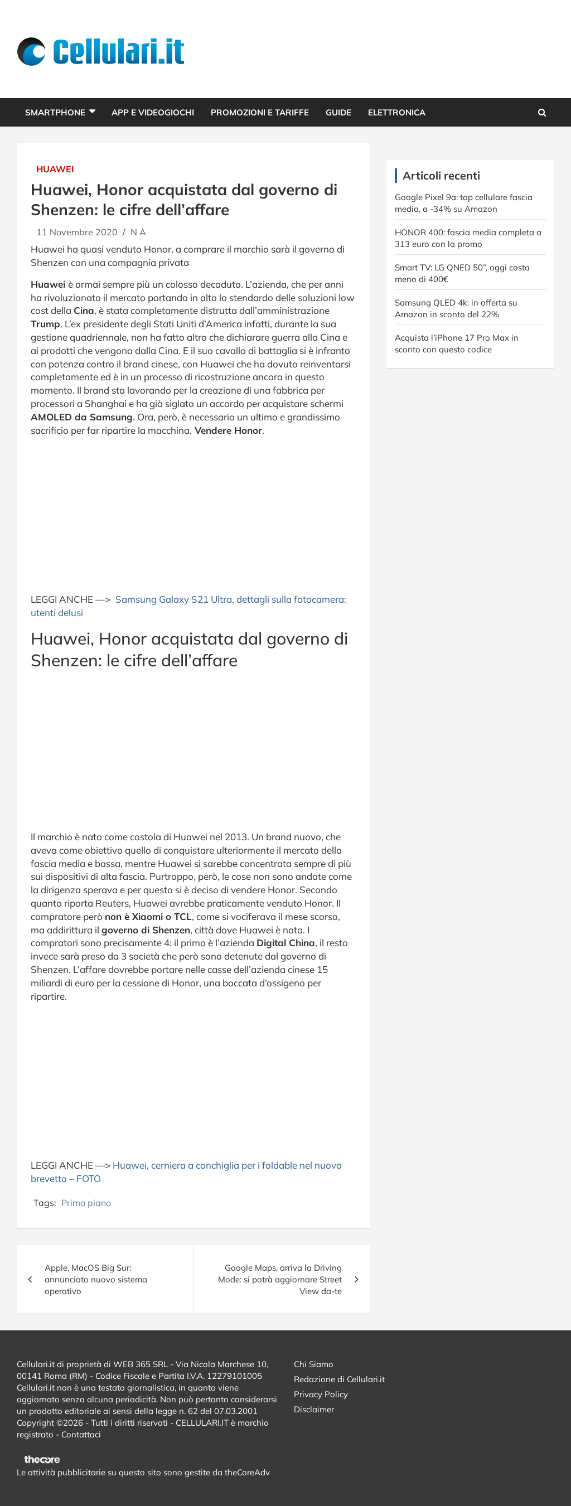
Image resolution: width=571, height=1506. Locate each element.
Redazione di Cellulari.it (339, 1379)
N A (138, 232)
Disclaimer (314, 1409)
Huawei (55, 169)
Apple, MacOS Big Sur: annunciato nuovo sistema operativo (96, 1279)
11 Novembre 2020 (77, 232)
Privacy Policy (321, 1394)
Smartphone (55, 112)
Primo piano (86, 1202)
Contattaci (81, 1434)
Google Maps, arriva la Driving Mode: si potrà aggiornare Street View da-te (280, 1279)
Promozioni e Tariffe (260, 112)
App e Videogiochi (153, 112)
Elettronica (396, 112)
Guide (338, 112)
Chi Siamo (313, 1364)
